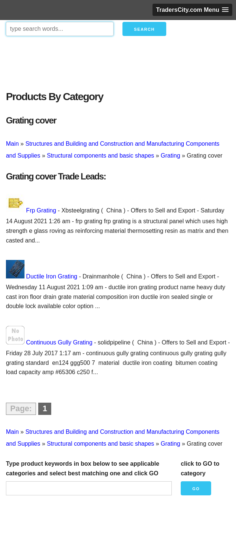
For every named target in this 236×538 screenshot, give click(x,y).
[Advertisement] (118, 61)
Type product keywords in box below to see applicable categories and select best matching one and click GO (82, 468)
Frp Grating (41, 210)
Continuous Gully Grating (59, 342)
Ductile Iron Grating (51, 276)
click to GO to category (200, 468)
